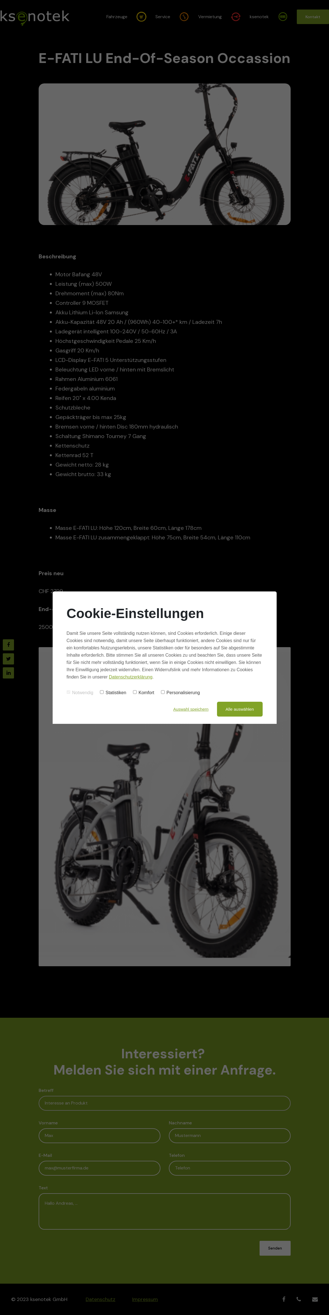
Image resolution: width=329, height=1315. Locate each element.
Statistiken (113, 692)
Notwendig (80, 692)
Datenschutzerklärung (131, 677)
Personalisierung (180, 692)
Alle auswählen (240, 709)
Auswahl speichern (191, 709)
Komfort (143, 692)
